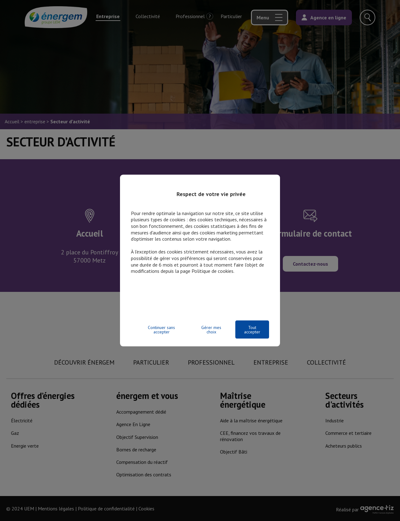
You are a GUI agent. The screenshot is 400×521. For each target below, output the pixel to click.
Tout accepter (252, 330)
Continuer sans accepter (161, 330)
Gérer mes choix (211, 330)
